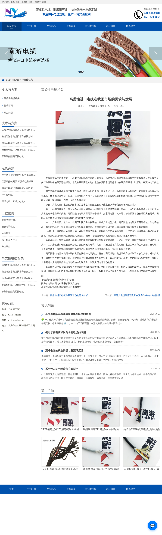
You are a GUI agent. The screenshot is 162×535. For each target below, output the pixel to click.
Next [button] (155, 60)
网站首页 (11, 26)
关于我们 (31, 26)
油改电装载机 (8, 226)
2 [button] (82, 78)
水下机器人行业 (9, 240)
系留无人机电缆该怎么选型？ (59, 369)
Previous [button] (6, 60)
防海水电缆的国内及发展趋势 (60, 283)
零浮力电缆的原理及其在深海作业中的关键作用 (137, 295)
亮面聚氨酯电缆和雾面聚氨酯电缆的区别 (66, 314)
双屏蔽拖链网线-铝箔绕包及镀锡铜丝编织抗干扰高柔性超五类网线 (34, 181)
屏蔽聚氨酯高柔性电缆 (13, 156)
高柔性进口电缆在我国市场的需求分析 (69, 295)
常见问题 (8, 113)
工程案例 (71, 26)
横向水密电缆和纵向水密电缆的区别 (63, 332)
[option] (81, 61)
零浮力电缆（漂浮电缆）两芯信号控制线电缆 (24, 188)
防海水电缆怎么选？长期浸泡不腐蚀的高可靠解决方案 (28, 130)
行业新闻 (8, 105)
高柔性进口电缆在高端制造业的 (61, 287)
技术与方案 (91, 26)
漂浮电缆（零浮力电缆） (14, 201)
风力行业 (6, 233)
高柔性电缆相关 (11, 98)
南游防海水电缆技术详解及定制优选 (19, 136)
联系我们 (130, 26)
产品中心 (51, 26)
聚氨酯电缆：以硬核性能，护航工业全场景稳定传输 (27, 150)
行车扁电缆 (7, 195)
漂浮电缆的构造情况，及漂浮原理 (62, 350)
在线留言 (110, 26)
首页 (11, 489)
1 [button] (79, 78)
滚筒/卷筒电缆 (9, 220)
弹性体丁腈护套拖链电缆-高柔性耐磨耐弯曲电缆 (25, 175)
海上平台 (6, 246)
